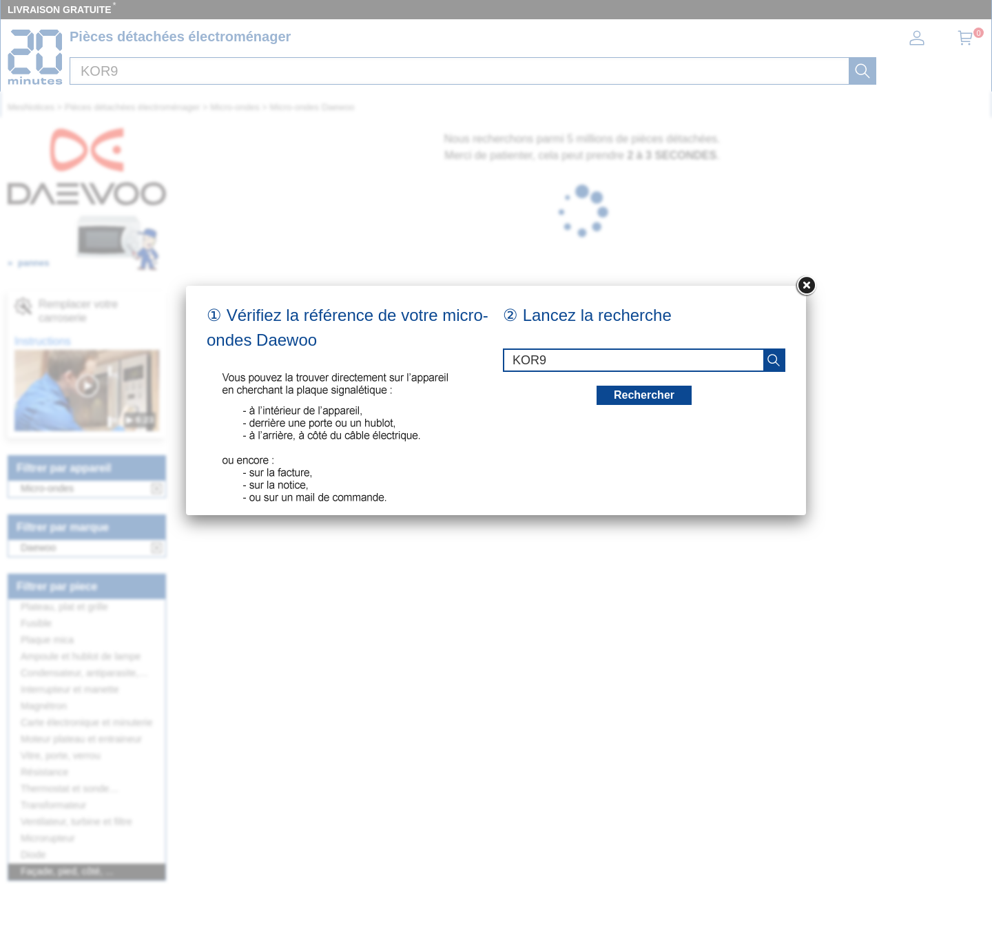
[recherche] (773, 360)
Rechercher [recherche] (644, 395)
